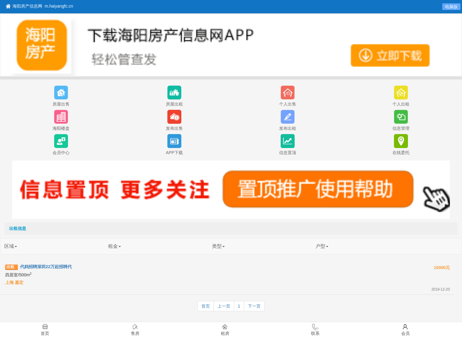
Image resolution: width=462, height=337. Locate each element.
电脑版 (451, 6)
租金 (114, 246)
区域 (10, 246)
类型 (218, 246)
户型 (322, 246)
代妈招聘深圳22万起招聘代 (46, 266)
